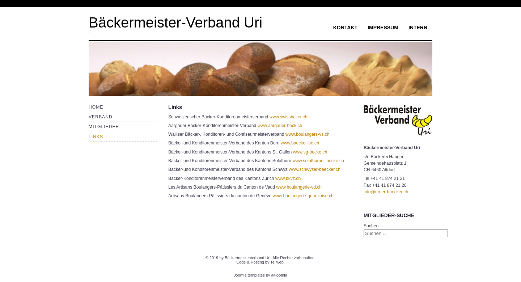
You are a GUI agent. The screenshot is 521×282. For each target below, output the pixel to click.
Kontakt (345, 27)
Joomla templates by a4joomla (260, 275)
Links (96, 136)
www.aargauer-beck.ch (280, 125)
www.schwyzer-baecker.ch (314, 169)
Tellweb (276, 262)
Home (96, 107)
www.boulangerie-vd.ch (299, 187)
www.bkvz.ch (288, 178)
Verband (101, 116)
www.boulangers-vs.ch (307, 134)
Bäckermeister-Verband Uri (175, 22)
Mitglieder (104, 126)
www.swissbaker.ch (289, 116)
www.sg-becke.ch (310, 152)
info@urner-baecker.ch (386, 191)
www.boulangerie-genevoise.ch (303, 195)
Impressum (383, 27)
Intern (417, 27)
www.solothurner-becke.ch (318, 160)
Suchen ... (374, 225)
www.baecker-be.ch (300, 143)
